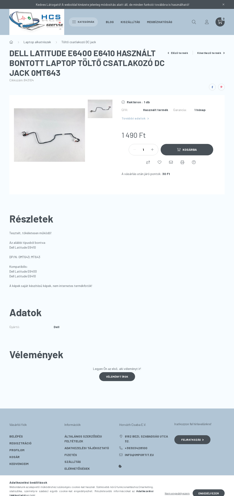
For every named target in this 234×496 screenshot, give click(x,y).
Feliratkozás (192, 439)
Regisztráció (20, 443)
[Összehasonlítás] (148, 162)
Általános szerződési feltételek (83, 438)
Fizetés (70, 455)
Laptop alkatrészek (37, 42)
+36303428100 (136, 448)
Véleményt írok (117, 376)
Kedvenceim (19, 464)
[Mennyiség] (143, 149)
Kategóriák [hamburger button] (83, 21)
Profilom (16, 450)
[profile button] (206, 22)
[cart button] (220, 22)
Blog (110, 22)
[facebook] (212, 87)
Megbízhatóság (159, 22)
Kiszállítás (130, 22)
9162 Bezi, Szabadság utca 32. (146, 438)
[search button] (194, 22)
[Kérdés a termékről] (193, 162)
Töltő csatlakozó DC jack (78, 42)
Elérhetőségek (77, 468)
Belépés (16, 436)
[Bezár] (223, 4)
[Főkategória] (11, 42)
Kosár (14, 457)
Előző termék (178, 52)
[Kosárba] (187, 149)
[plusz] (152, 149)
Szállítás (72, 462)
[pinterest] (221, 87)
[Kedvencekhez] (159, 162)
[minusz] (134, 149)
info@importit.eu (139, 455)
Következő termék (211, 52)
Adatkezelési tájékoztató (86, 448)
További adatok (135, 118)
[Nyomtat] (182, 162)
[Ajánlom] (171, 162)
